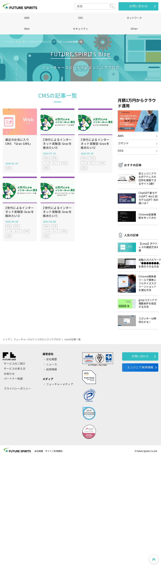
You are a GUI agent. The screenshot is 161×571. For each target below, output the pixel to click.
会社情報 (38, 472)
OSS (80, 18)
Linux (121, 149)
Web (26, 28)
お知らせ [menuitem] (9, 395)
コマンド (123, 164)
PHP (64, 163)
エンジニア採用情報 (140, 388)
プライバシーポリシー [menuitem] (17, 410)
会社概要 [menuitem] (51, 380)
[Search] (95, 6)
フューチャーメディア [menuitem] (59, 405)
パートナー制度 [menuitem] (13, 400)
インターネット (51, 163)
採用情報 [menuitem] (51, 390)
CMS (8, 168)
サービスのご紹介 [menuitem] (15, 385)
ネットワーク (134, 18)
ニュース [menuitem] (51, 385)
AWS (26, 18)
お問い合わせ (138, 6)
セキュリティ (80, 28)
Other (134, 28)
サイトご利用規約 (54, 472)
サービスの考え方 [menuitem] (15, 390)
